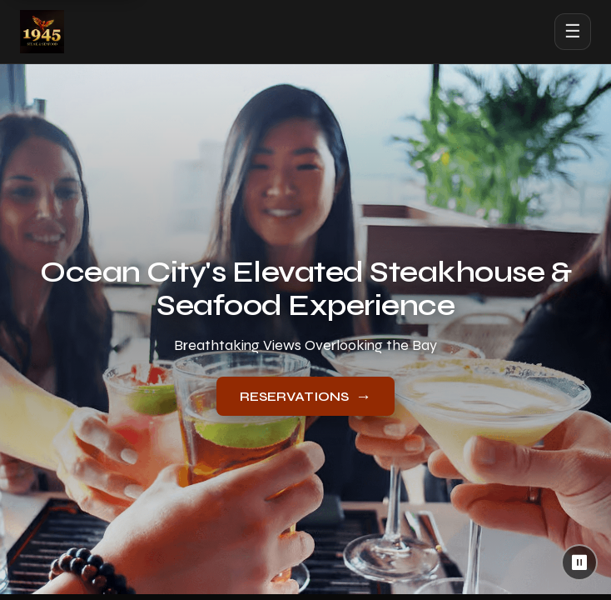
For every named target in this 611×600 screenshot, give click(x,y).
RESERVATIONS (305, 396)
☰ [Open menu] (572, 31)
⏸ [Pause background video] (579, 562)
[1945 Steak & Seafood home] (42, 31)
